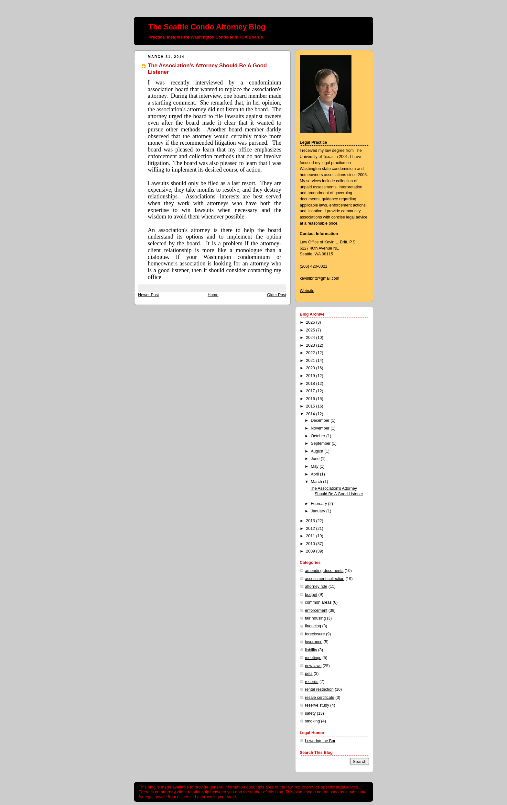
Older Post (276, 295)
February (319, 503)
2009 (311, 551)
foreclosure (315, 634)
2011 (311, 536)
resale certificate (319, 697)
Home (213, 295)
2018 (311, 383)
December (320, 420)
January (318, 511)
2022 (311, 353)
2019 (311, 376)
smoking (312, 721)
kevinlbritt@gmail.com (319, 278)
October (318, 436)
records (311, 681)
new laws (313, 666)
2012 (311, 528)
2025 (311, 330)
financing (313, 626)
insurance (313, 642)
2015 (311, 406)
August (317, 451)
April (315, 474)
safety (310, 713)
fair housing (315, 618)
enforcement (316, 610)
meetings (313, 657)
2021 (311, 360)
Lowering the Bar (320, 741)
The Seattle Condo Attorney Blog (206, 27)
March (317, 481)
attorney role (316, 586)
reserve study (317, 705)
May (315, 466)
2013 (311, 521)
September (321, 443)
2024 (311, 337)
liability (311, 650)
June (316, 458)
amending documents (324, 570)
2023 (311, 345)
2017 (311, 391)
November (320, 428)
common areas (318, 602)
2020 (311, 368)
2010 (311, 544)
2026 (311, 322)
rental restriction (319, 689)
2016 (311, 399)
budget (311, 594)
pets (309, 673)
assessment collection (324, 578)
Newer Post (148, 295)
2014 (311, 414)
